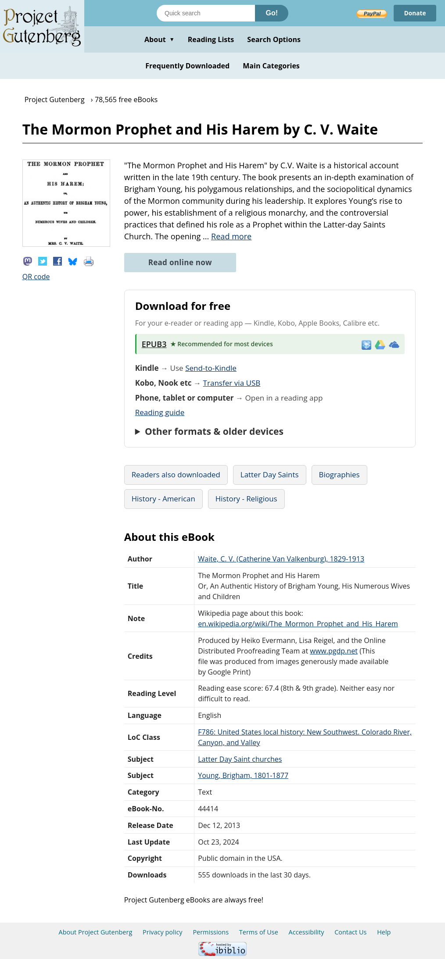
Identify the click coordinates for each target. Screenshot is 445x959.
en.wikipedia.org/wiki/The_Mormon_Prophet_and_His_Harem (298, 624)
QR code (36, 276)
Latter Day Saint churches (240, 759)
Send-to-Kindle (211, 368)
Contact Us (350, 932)
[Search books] (206, 13)
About (159, 39)
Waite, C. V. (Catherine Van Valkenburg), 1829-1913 (281, 559)
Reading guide (160, 412)
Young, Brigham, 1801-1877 (243, 775)
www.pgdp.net (334, 651)
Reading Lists (211, 39)
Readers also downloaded (176, 474)
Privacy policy (163, 932)
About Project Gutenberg (96, 932)
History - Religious (246, 499)
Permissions (211, 932)
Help (384, 932)
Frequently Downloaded (187, 66)
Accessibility (306, 932)
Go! (272, 13)
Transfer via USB (232, 383)
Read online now (180, 262)
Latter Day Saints (269, 474)
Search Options (274, 39)
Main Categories (271, 66)
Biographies (339, 474)
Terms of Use (258, 932)
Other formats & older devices (214, 431)
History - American (163, 499)
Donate (414, 13)
